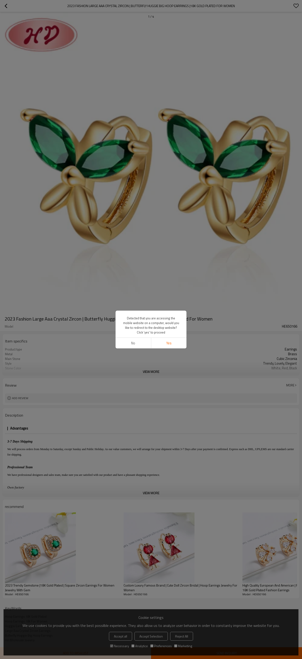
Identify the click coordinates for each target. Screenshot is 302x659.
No (133, 343)
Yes (169, 343)
